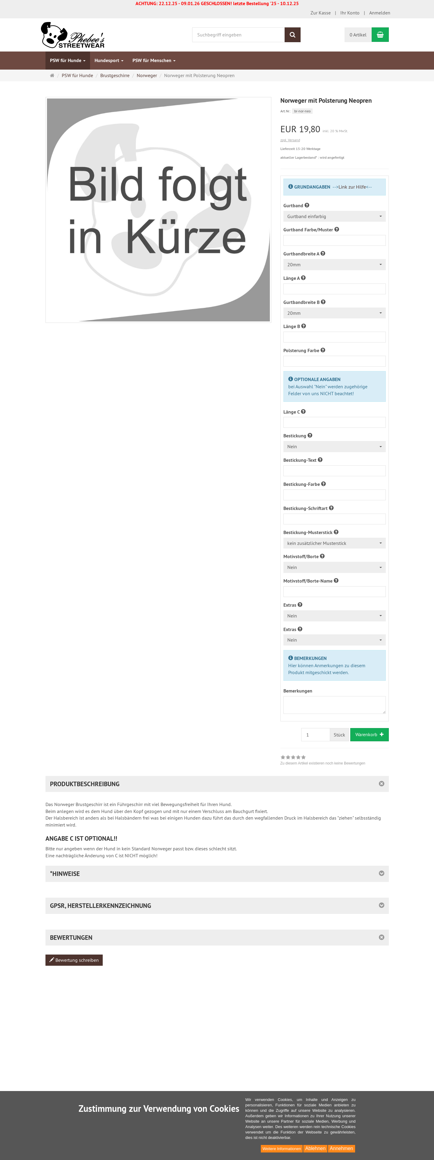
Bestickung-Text (303, 460)
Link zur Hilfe (352, 187)
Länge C (294, 412)
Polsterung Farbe (304, 350)
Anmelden (379, 13)
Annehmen (341, 1148)
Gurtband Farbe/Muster (311, 230)
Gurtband (296, 205)
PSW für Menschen (154, 60)
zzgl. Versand (290, 140)
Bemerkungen (297, 691)
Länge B (294, 326)
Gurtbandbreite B (304, 302)
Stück (339, 735)
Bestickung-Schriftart (308, 508)
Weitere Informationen (282, 1148)
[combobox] (334, 216)
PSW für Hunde (68, 60)
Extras (292, 605)
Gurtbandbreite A (304, 254)
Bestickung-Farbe (304, 484)
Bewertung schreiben (74, 960)
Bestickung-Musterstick (311, 532)
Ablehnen (315, 1148)
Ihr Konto (350, 13)
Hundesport (109, 60)
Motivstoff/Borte (304, 556)
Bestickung (297, 436)
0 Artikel (358, 35)
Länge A (294, 278)
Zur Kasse (321, 13)
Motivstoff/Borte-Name (311, 581)
